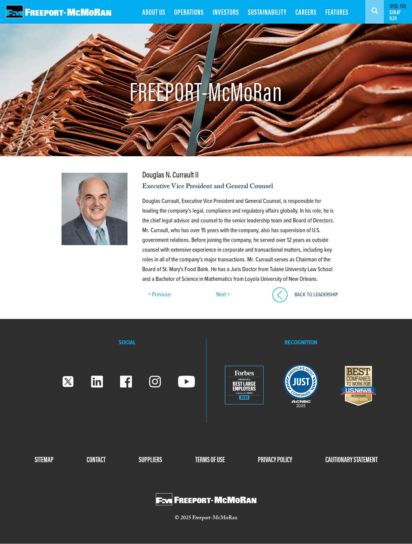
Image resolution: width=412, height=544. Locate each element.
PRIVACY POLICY (275, 459)
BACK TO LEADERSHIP (316, 294)
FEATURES (336, 11)
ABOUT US (153, 11)
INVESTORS (226, 11)
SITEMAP (44, 459)
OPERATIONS (189, 11)
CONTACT (96, 459)
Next (221, 295)
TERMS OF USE (210, 459)
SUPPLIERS (150, 459)
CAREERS (305, 11)
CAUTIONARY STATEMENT (351, 459)
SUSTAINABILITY (267, 11)
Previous (161, 295)
